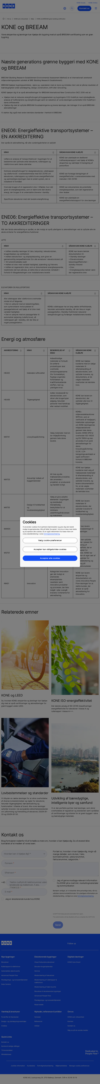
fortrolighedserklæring (52, 534)
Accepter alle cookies (50, 558)
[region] (50, 542)
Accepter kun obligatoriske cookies (50, 549)
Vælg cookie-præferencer (50, 540)
